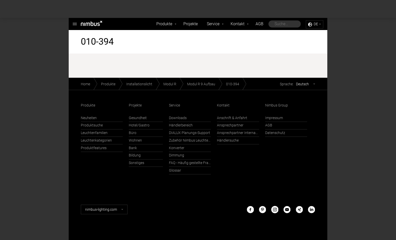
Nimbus (75, 21)
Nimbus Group (276, 105)
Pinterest (262, 209)
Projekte (190, 23)
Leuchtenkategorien (96, 140)
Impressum (274, 118)
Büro (132, 133)
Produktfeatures (94, 148)
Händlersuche (228, 140)
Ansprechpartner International (238, 133)
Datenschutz (275, 133)
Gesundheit (138, 118)
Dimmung (176, 155)
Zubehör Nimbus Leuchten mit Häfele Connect (190, 140)
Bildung (135, 155)
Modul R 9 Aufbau (201, 84)
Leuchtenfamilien (94, 133)
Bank (133, 148)
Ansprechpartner (230, 125)
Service (213, 23)
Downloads (178, 118)
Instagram (275, 209)
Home (85, 84)
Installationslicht (139, 84)
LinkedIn (311, 209)
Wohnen (135, 140)
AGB (259, 23)
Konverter (176, 148)
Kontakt (237, 23)
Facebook (250, 209)
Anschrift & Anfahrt (232, 118)
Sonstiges (136, 163)
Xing (299, 209)
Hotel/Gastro (139, 125)
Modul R (169, 84)
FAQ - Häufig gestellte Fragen (190, 163)
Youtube (287, 209)
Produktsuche (92, 125)
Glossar (175, 170)
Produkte (164, 23)
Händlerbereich (181, 125)
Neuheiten (89, 118)
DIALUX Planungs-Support (189, 133)
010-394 (232, 84)
